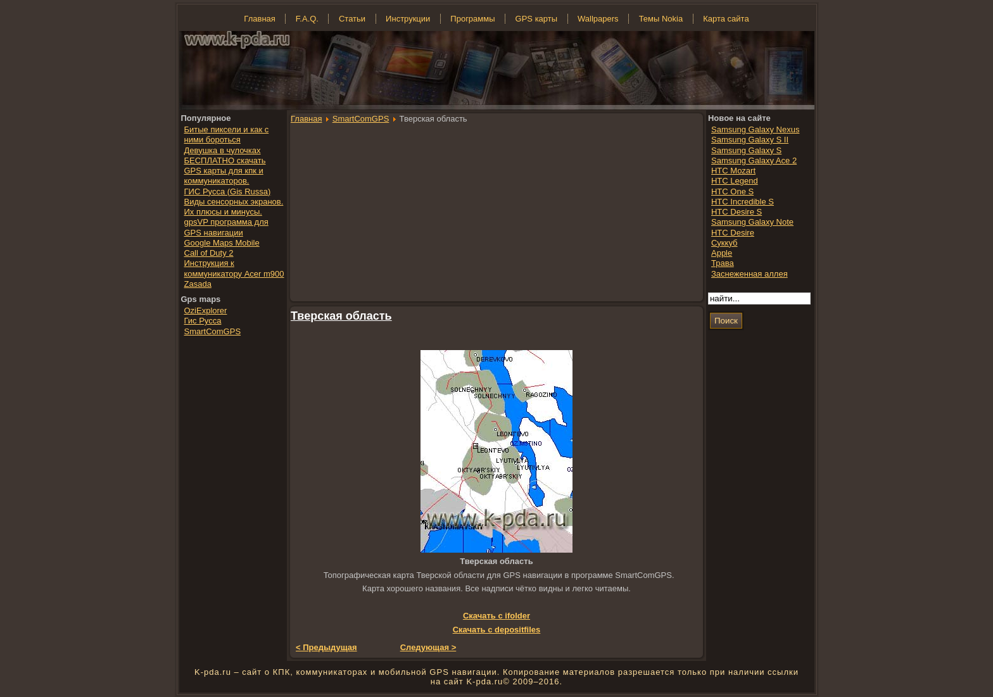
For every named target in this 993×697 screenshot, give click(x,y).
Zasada (198, 284)
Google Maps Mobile (222, 243)
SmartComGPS (360, 118)
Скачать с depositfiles (497, 629)
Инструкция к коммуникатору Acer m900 (234, 268)
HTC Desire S (736, 212)
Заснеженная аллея (749, 274)
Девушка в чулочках (222, 150)
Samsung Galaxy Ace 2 (754, 160)
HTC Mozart (733, 170)
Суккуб (724, 243)
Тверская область (341, 316)
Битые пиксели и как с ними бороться (226, 134)
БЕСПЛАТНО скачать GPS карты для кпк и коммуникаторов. (225, 171)
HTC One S (732, 191)
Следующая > (428, 647)
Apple (721, 253)
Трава (722, 263)
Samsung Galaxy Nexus (755, 129)
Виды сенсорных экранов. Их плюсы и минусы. (234, 207)
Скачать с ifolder (496, 615)
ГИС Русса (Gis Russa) (227, 191)
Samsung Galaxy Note (752, 222)
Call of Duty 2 (209, 253)
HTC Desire (732, 232)
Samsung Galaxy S (746, 150)
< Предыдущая (326, 647)
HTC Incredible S (742, 201)
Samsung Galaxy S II (749, 139)
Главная (306, 118)
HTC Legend (734, 180)
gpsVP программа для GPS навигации (226, 227)
